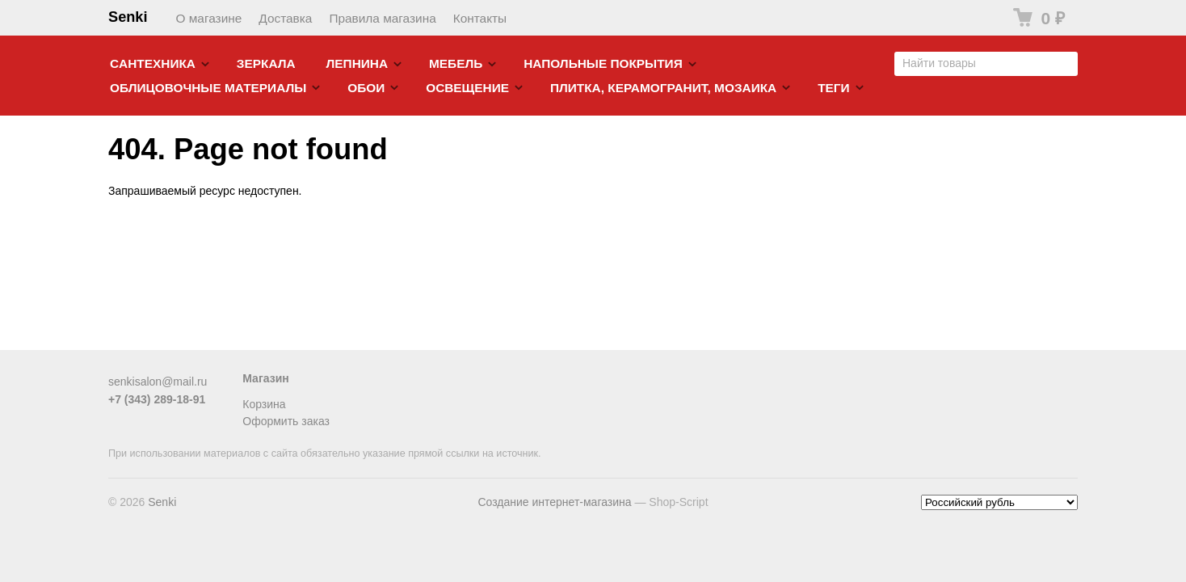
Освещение (467, 88)
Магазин (265, 378)
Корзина (263, 404)
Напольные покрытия (603, 63)
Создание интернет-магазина (554, 502)
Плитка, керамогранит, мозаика (663, 88)
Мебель (455, 63)
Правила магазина (382, 18)
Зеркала (266, 63)
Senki (128, 17)
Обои (366, 88)
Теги (833, 88)
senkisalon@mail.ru (157, 381)
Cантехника (153, 63)
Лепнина (357, 63)
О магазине (209, 18)
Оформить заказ (286, 421)
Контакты (480, 18)
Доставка (285, 18)
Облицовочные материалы (208, 88)
